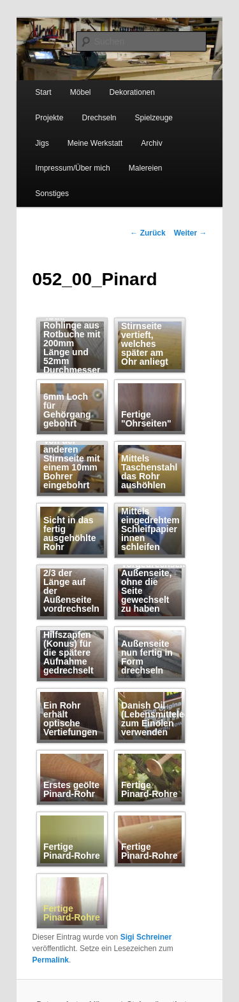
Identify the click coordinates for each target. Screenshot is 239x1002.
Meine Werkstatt (95, 143)
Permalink (51, 960)
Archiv (151, 143)
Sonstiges (52, 193)
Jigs (41, 143)
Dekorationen (132, 92)
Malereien (146, 168)
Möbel (80, 92)
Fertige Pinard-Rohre (71, 912)
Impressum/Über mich (72, 168)
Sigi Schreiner (146, 937)
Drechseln (99, 117)
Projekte (49, 117)
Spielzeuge (154, 117)
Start (43, 92)
